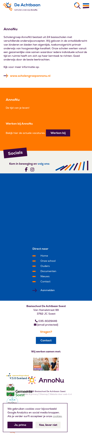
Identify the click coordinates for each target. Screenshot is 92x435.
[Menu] (86, 6)
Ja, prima (20, 425)
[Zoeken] (77, 5)
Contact (45, 281)
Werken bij (58, 133)
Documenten (48, 271)
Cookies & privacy (29, 394)
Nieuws (45, 276)
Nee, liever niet (48, 425)
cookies (57, 416)
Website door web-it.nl (61, 394)
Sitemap (44, 394)
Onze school (48, 260)
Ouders (45, 266)
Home (44, 255)
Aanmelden (47, 290)
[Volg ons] (26, 169)
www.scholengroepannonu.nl (30, 76)
